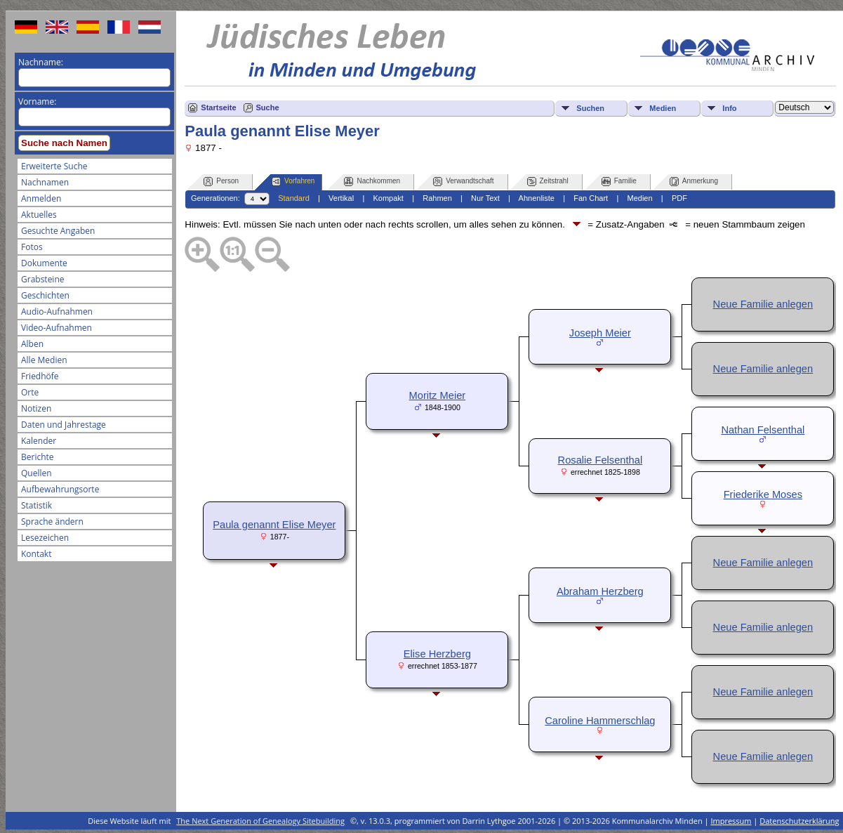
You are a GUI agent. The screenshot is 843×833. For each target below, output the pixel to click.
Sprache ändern (52, 521)
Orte (30, 392)
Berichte (37, 457)
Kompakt (388, 198)
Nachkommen (372, 181)
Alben (32, 344)
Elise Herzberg (437, 654)
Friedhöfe (40, 376)
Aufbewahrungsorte (60, 489)
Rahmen (437, 198)
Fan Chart (590, 198)
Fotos (32, 247)
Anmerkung (694, 181)
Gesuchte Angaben (58, 231)
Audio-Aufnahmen (57, 311)
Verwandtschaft (463, 181)
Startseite (218, 107)
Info (729, 108)
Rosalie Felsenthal (600, 460)
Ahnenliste (537, 198)
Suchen (590, 108)
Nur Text (485, 198)
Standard (294, 198)
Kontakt (36, 554)
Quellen (36, 473)
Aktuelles (39, 215)
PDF (679, 198)
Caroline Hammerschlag (600, 720)
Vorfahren (293, 181)
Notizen (36, 408)
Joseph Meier (600, 333)
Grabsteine (43, 279)
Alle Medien (44, 360)
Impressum (730, 820)
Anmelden (41, 198)
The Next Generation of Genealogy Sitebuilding (260, 820)
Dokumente (44, 263)
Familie (619, 181)
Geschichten (45, 295)
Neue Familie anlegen (763, 304)
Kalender (38, 441)
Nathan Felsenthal (762, 429)
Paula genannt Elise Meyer (274, 524)
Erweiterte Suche (54, 166)
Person (221, 181)
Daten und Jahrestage (63, 425)
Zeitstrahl (548, 181)
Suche (267, 107)
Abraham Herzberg (600, 591)
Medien (662, 108)
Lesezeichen (45, 538)
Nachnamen (45, 182)
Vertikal (341, 198)
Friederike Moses (763, 494)
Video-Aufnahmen (56, 328)
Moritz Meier (437, 395)
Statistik (36, 505)
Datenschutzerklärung (799, 820)
